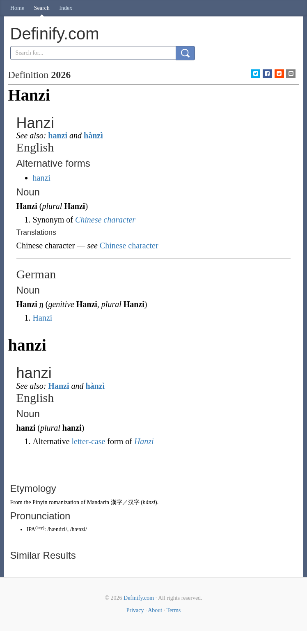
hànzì (93, 135)
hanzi (57, 135)
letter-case (88, 441)
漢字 (116, 502)
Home (17, 8)
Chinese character (105, 219)
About (155, 610)
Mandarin (98, 502)
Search (42, 8)
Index (65, 8)
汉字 (134, 502)
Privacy (135, 610)
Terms (173, 610)
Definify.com (139, 598)
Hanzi (43, 317)
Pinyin (40, 502)
